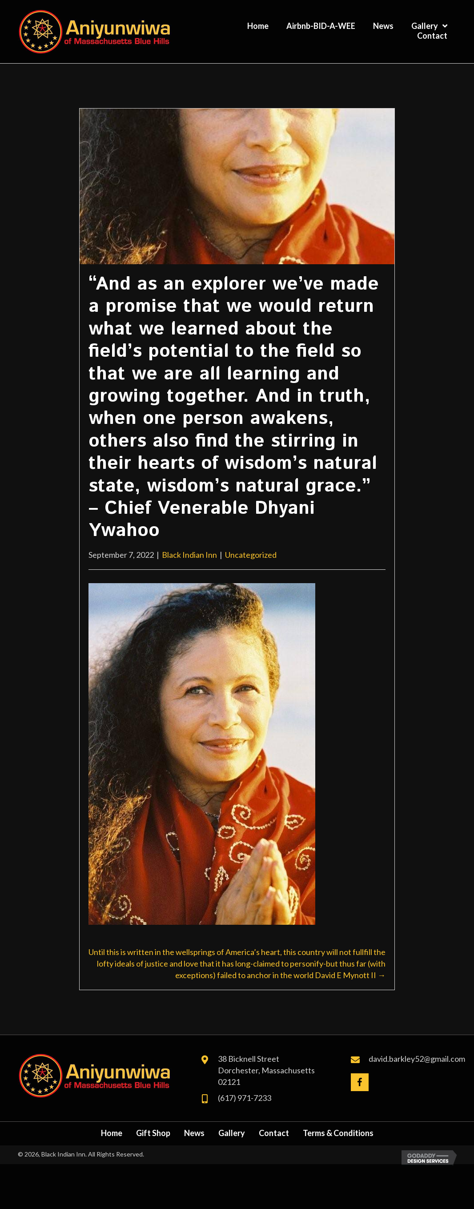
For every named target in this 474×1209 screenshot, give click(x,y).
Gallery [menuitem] (231, 1133)
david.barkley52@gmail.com (417, 1059)
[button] (360, 1082)
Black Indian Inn (189, 555)
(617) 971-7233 (244, 1098)
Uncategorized (251, 555)
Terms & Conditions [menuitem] (338, 1133)
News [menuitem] (194, 1133)
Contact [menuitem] (274, 1133)
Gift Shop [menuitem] (153, 1133)
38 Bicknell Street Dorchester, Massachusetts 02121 (266, 1070)
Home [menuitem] (111, 1133)
